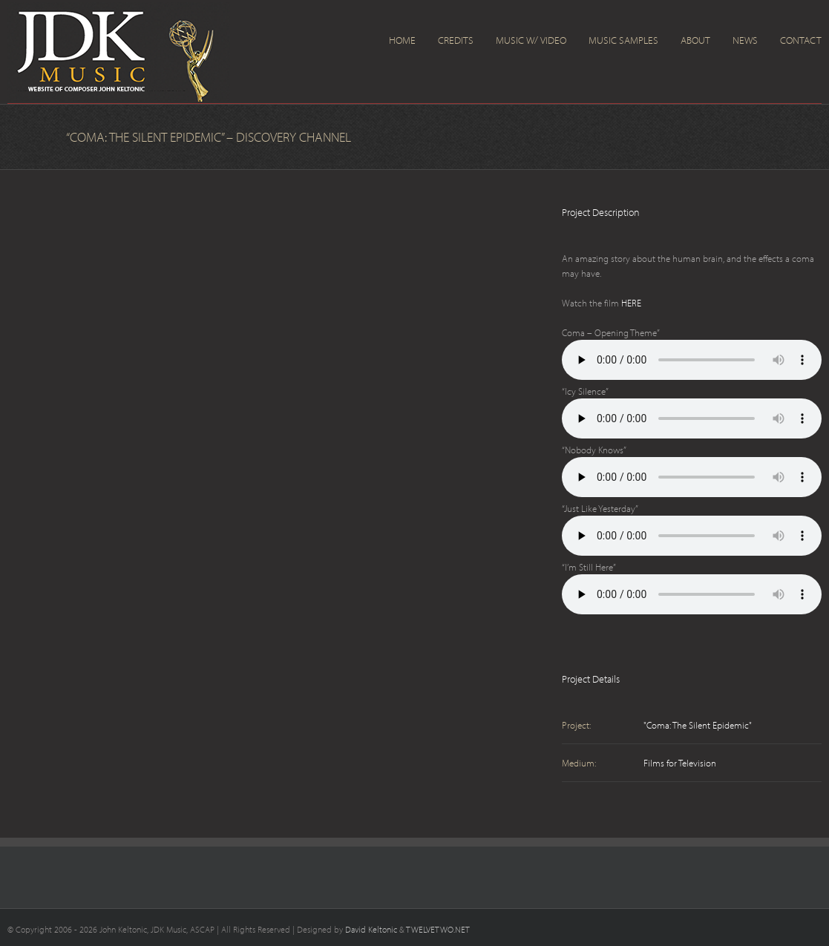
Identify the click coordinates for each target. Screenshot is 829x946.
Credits (456, 40)
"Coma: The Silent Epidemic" (697, 725)
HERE (631, 303)
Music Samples (623, 40)
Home (402, 40)
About (695, 40)
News (745, 40)
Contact (801, 40)
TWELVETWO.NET (438, 929)
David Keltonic (371, 929)
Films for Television (679, 763)
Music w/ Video (531, 40)
